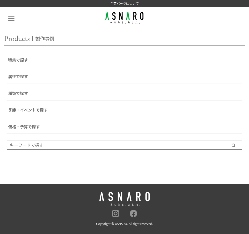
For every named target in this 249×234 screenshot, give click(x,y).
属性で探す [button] (18, 76)
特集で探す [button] (18, 60)
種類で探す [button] (18, 93)
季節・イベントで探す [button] (28, 110)
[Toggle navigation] (11, 19)
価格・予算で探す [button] (24, 126)
